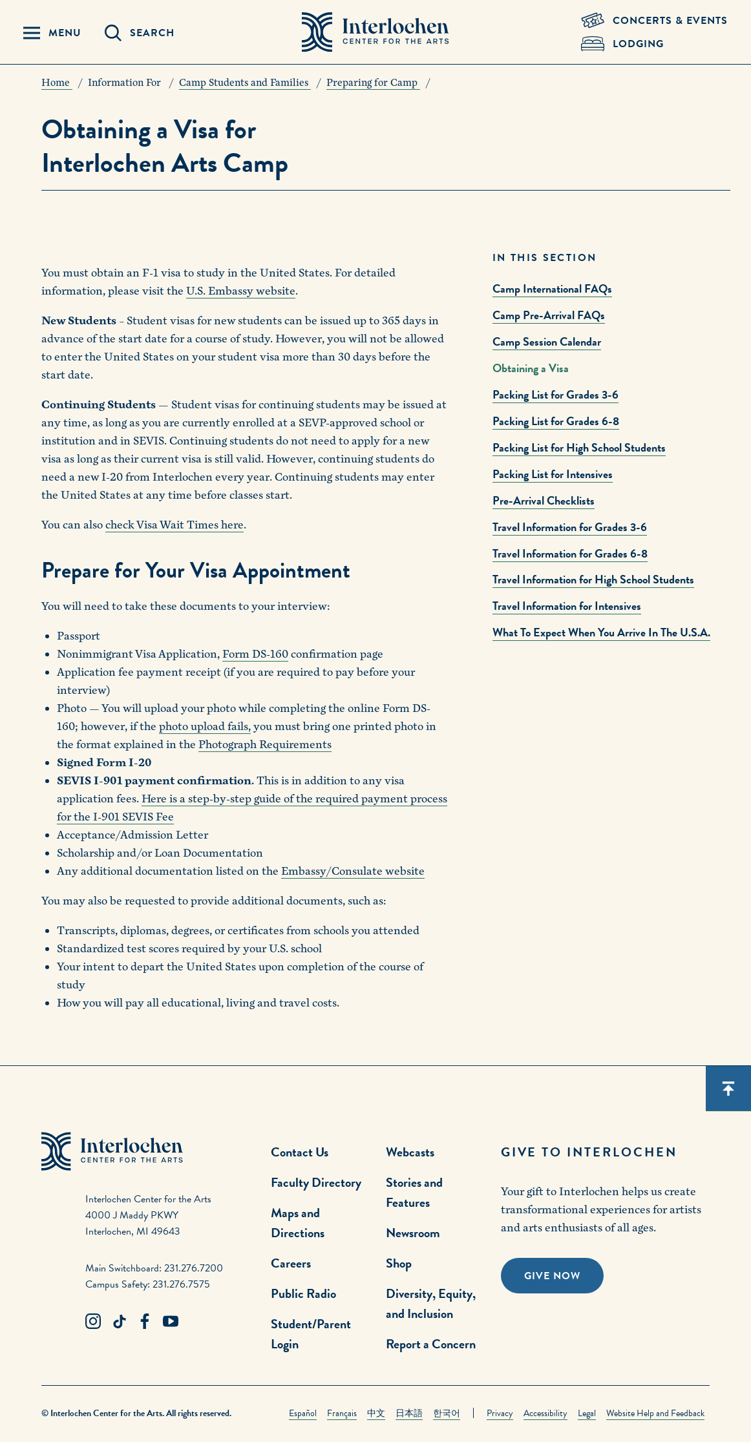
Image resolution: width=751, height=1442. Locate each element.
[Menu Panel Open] (52, 33)
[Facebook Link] (145, 1321)
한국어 (446, 1413)
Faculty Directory (316, 1182)
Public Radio (303, 1293)
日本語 (409, 1413)
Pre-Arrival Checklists (543, 500)
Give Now (552, 1276)
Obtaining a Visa (530, 368)
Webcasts (410, 1152)
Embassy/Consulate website (353, 871)
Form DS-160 (255, 654)
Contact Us (299, 1152)
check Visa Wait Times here (174, 524)
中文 (376, 1413)
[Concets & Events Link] (654, 20)
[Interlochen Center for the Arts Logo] (375, 32)
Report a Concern (431, 1343)
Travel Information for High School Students (593, 579)
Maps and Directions (297, 1222)
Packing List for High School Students (579, 447)
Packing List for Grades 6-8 (555, 421)
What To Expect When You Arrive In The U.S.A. (601, 632)
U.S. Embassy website (240, 291)
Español (303, 1413)
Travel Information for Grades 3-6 (569, 527)
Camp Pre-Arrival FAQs (548, 315)
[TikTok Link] (119, 1321)
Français (342, 1413)
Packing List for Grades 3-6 (555, 394)
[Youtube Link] (170, 1321)
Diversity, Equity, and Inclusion (431, 1303)
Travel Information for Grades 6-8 (570, 553)
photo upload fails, (205, 726)
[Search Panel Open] (140, 33)
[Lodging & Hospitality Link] (654, 44)
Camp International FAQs (552, 288)
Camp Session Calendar (546, 341)
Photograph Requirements (265, 744)
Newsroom (413, 1232)
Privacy (500, 1413)
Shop (399, 1263)
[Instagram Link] (93, 1321)
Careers (291, 1263)
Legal (587, 1413)
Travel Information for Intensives (566, 605)
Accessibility (545, 1413)
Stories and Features (414, 1192)
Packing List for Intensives (552, 474)
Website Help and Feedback (655, 1413)
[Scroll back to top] (728, 1088)
